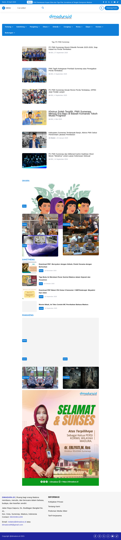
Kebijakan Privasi (55, 502)
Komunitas (66, 224)
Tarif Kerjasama (55, 516)
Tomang (8, 27)
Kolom (24, 224)
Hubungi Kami (112, 8)
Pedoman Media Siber (57, 511)
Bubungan (9, 33)
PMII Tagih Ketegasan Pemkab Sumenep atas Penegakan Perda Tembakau (72, 70)
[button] (26, 438)
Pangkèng (34, 27)
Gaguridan (26, 377)
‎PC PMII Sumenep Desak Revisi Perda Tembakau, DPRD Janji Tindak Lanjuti (72, 91)
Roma (78, 27)
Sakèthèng (20, 27)
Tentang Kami (54, 506)
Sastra (24, 340)
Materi (41, 270)
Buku (40, 283)
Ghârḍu (56, 27)
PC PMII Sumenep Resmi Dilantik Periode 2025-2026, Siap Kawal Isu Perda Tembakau (73, 48)
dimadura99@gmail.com (12, 525)
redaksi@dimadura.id (17, 522)
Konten (98, 27)
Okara (45, 27)
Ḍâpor (88, 27)
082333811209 (16, 517)
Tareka (41, 308)
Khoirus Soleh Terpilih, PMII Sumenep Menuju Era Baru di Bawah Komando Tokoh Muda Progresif (73, 114)
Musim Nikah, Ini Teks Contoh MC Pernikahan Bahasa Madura (63, 304)
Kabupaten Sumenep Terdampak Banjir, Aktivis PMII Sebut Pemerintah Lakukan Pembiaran (73, 134)
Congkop (67, 27)
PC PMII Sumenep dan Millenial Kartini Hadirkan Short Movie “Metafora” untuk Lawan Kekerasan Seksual (71, 155)
